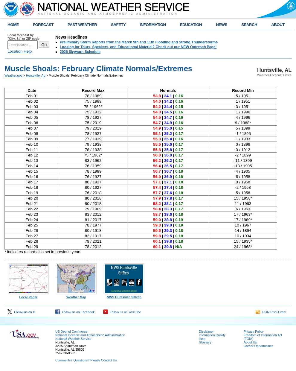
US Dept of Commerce (71, 331)
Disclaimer (206, 331)
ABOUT (278, 24)
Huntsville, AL (35, 75)
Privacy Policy (253, 331)
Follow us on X (21, 312)
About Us (250, 342)
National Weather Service (73, 338)
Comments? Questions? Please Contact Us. (86, 360)
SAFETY (118, 24)
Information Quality (212, 335)
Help (202, 338)
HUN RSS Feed (271, 312)
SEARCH (249, 24)
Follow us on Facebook (75, 312)
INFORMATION (153, 24)
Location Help (19, 51)
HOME (13, 24)
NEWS (221, 24)
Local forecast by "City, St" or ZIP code (23, 36)
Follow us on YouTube (122, 312)
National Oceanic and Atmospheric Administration (90, 335)
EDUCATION (191, 24)
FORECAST (43, 24)
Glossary (205, 342)
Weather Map (76, 295)
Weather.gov (13, 75)
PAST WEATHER (82, 24)
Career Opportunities (258, 346)
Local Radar (28, 295)
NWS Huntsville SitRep (124, 295)
